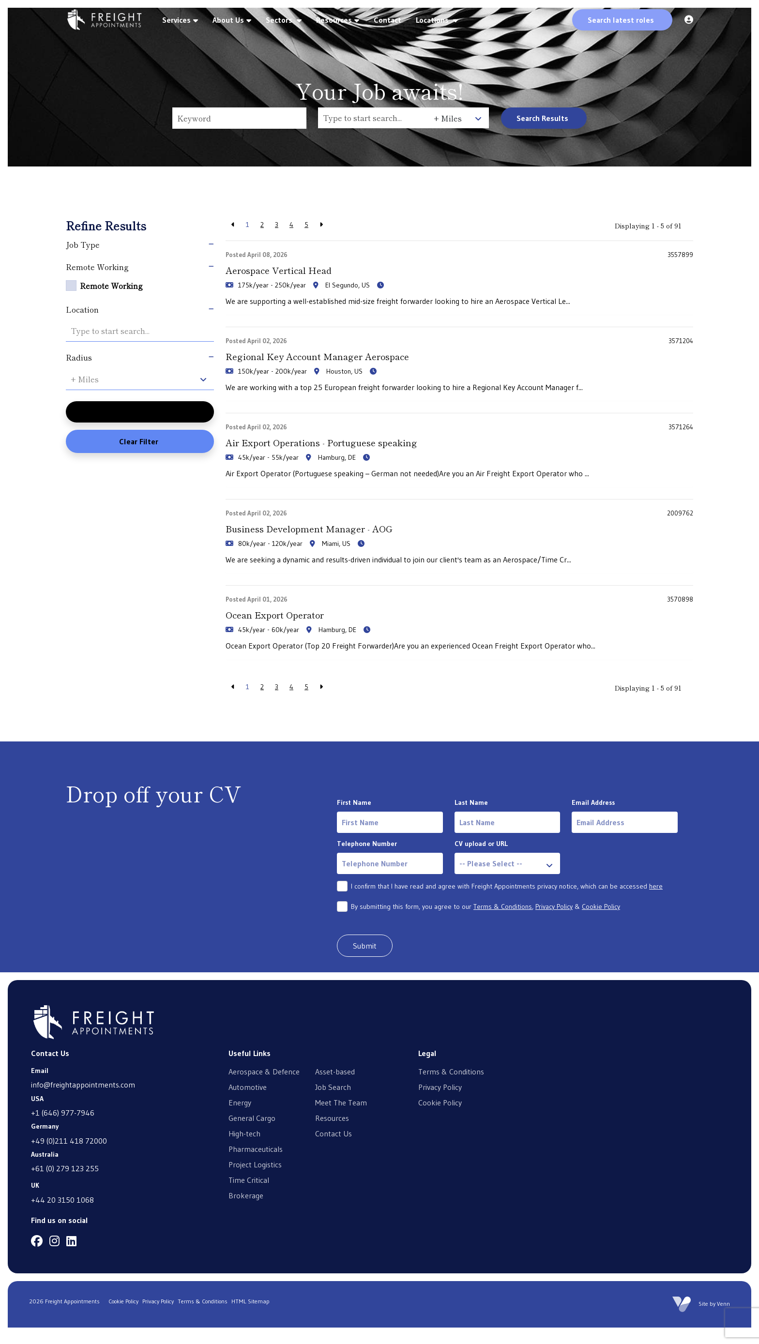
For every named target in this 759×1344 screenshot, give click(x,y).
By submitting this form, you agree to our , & (485, 923)
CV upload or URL (481, 860)
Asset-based (335, 1087)
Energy (239, 1118)
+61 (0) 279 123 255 (65, 1185)
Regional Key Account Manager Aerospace (344, 360)
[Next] (321, 225)
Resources (334, 20)
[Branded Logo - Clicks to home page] (104, 19)
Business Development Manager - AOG (333, 539)
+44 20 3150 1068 (62, 1216)
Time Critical (248, 1196)
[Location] (373, 117)
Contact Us (333, 1149)
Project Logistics (255, 1180)
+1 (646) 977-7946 (62, 1129)
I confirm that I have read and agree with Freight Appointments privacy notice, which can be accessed (507, 902)
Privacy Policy (554, 923)
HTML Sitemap (250, 1317)
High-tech (244, 1149)
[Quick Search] (622, 19)
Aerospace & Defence (264, 1087)
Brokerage (245, 1211)
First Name (354, 819)
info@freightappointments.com (83, 1101)
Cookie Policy (601, 923)
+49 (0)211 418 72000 (69, 1157)
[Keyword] (239, 118)
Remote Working (111, 285)
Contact (387, 20)
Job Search (333, 1103)
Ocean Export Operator (289, 628)
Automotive (247, 1103)
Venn (723, 1320)
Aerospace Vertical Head (294, 271)
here (656, 902)
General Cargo (251, 1134)
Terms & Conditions (502, 923)
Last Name (471, 819)
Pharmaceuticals (255, 1165)
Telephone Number (367, 860)
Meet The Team (341, 1118)
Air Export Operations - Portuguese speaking (349, 450)
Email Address (593, 819)
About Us (228, 20)
